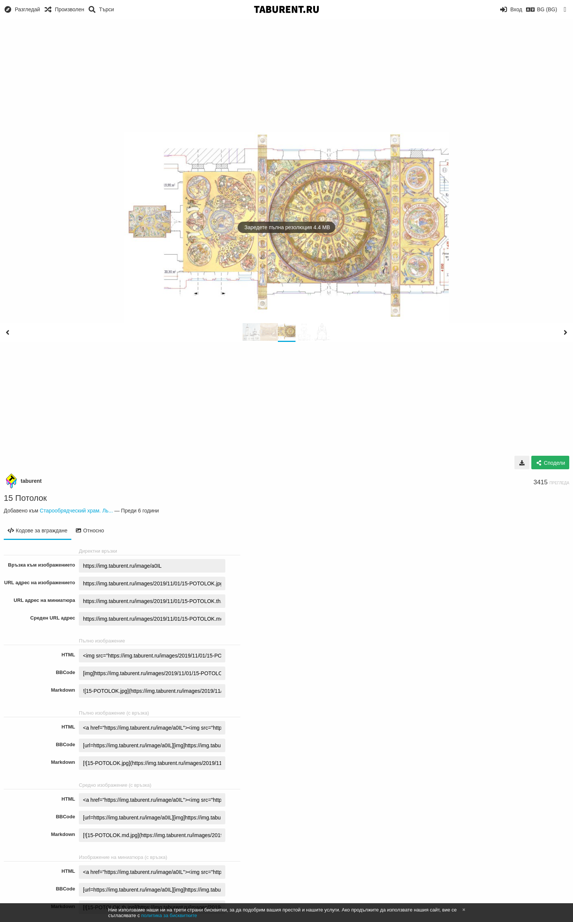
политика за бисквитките (169, 915)
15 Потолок (25, 498)
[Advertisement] (286, 75)
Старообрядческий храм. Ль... (76, 511)
